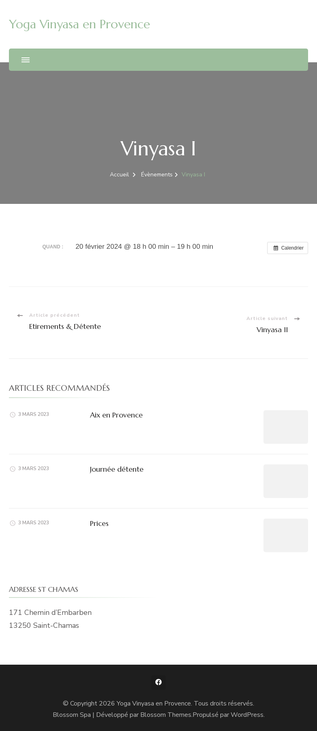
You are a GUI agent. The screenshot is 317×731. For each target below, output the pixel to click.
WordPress (247, 714)
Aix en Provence (116, 415)
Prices (99, 523)
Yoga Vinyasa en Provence (79, 24)
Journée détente (117, 469)
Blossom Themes (165, 714)
